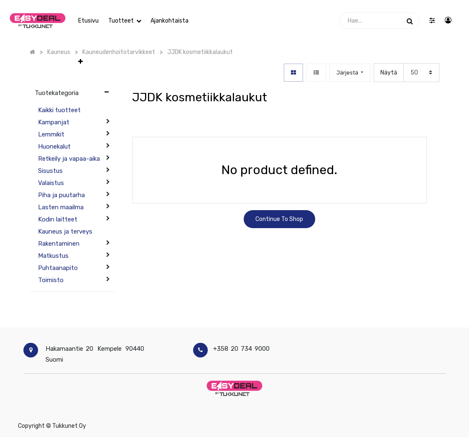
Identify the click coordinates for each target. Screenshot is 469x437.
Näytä (388, 72)
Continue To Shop (279, 219)
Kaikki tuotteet (59, 110)
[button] (200, 21)
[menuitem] (88, 21)
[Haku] (410, 20)
